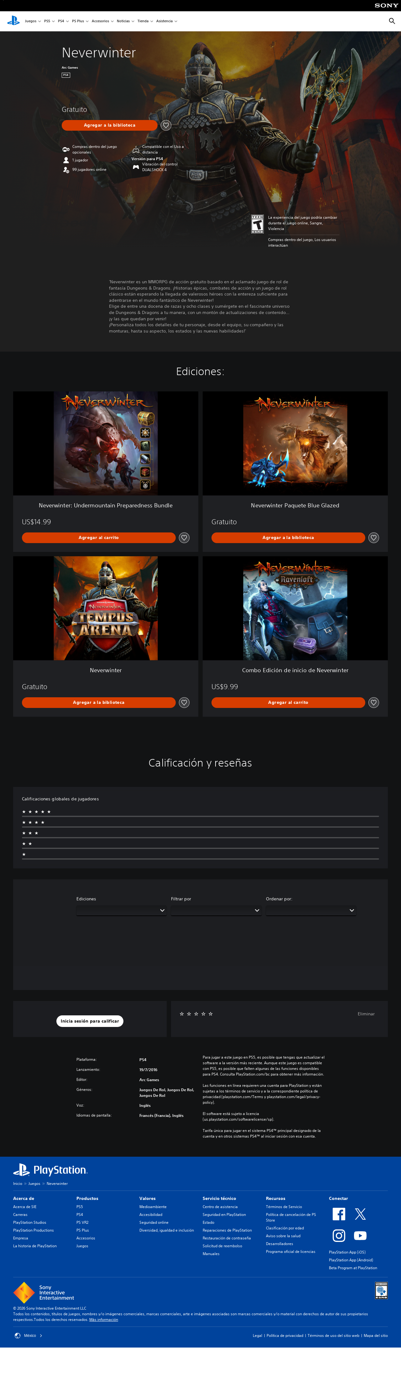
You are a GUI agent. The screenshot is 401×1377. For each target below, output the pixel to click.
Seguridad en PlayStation (224, 1214)
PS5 (47, 21)
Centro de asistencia (220, 1206)
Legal (257, 1335)
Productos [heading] (87, 1198)
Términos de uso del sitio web (333, 1335)
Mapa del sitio (376, 1335)
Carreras (20, 1214)
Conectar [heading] (338, 1198)
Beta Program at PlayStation (353, 1267)
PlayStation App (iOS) (347, 1252)
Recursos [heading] (275, 1198)
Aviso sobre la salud (283, 1235)
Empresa (20, 1238)
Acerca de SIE (24, 1206)
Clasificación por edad (285, 1228)
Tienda (143, 21)
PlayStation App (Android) (351, 1260)
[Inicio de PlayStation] (13, 21)
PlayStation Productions (33, 1230)
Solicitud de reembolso (222, 1246)
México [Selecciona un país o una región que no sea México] (28, 1335)
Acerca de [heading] (23, 1198)
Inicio (17, 1183)
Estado (208, 1222)
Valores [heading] (147, 1198)
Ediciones (86, 899)
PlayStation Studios (29, 1222)
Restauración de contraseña (227, 1238)
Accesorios (100, 21)
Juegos (30, 21)
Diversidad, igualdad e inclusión (166, 1230)
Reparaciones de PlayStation (227, 1230)
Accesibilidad (150, 1214)
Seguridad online (154, 1222)
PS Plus (78, 21)
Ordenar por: (279, 899)
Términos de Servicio (284, 1206)
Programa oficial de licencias (290, 1251)
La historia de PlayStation (35, 1246)
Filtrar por (181, 899)
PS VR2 (82, 1222)
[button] (90, 1021)
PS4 (61, 21)
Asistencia (164, 21)
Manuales (211, 1253)
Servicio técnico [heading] (219, 1198)
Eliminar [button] (366, 1014)
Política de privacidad (285, 1335)
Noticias (123, 21)
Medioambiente (153, 1206)
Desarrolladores (279, 1243)
